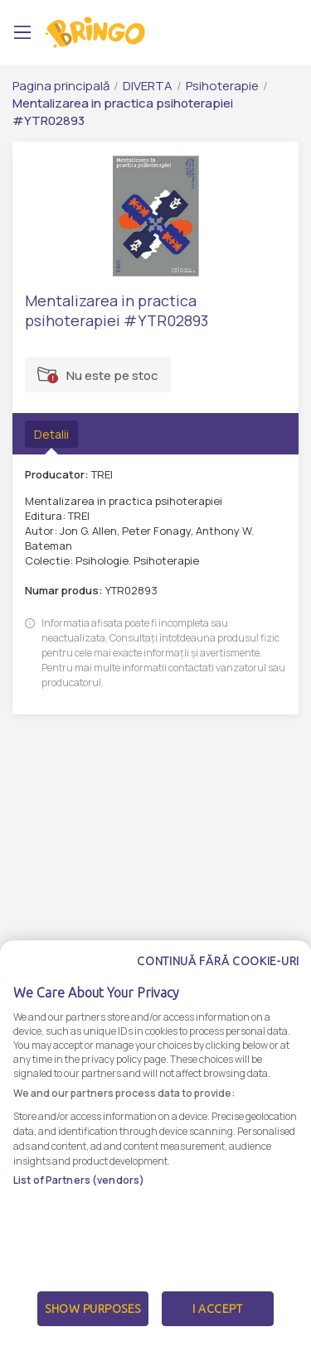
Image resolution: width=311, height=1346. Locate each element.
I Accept (217, 1319)
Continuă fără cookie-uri (218, 971)
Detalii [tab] (51, 434)
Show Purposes (93, 1319)
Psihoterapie (222, 85)
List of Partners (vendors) (78, 1191)
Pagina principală (60, 85)
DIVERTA (148, 85)
